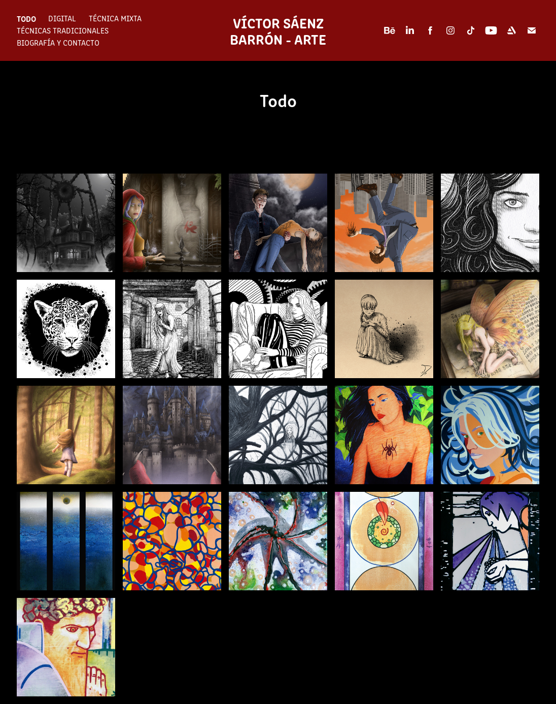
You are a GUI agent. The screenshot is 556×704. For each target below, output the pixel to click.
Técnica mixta (115, 18)
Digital (62, 18)
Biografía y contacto (58, 42)
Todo (26, 18)
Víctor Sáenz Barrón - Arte (278, 30)
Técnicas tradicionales (63, 30)
